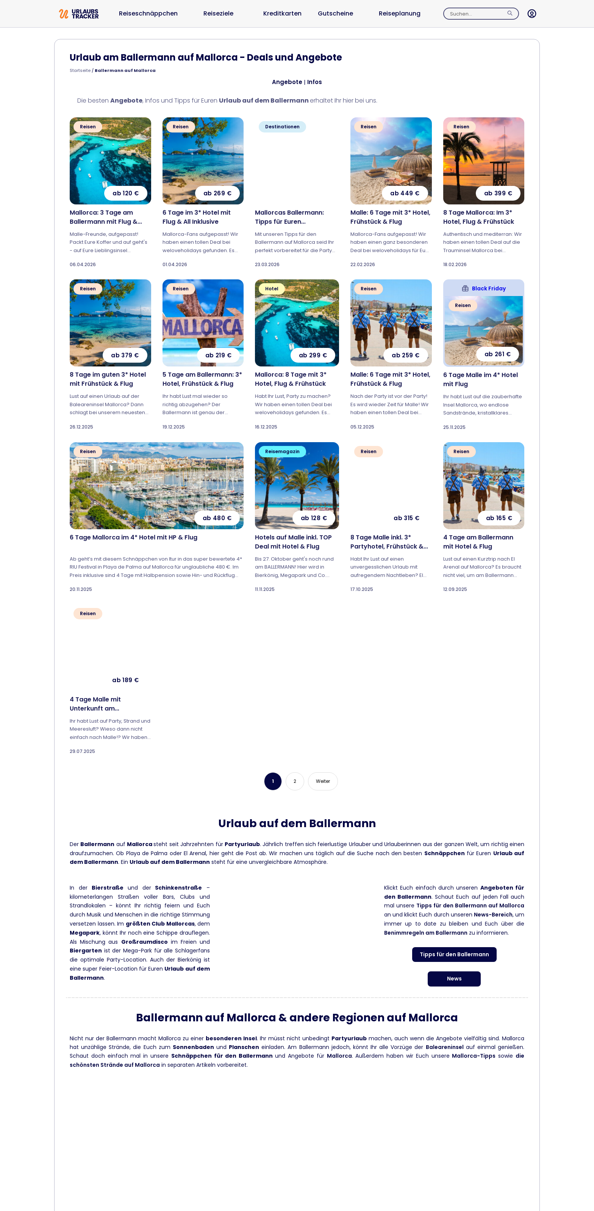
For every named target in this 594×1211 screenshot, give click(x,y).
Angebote (287, 82)
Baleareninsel (445, 1047)
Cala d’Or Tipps (454, 1095)
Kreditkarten (282, 13)
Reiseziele (218, 13)
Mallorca (339, 1056)
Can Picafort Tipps (454, 1144)
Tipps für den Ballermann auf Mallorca (470, 905)
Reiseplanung (399, 13)
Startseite (80, 70)
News (454, 978)
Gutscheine (335, 13)
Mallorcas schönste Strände (140, 1163)
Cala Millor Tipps (454, 1120)
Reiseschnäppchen (148, 13)
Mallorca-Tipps (474, 1056)
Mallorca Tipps (140, 1139)
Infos (314, 82)
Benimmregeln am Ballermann (425, 933)
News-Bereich (493, 914)
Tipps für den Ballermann (454, 954)
